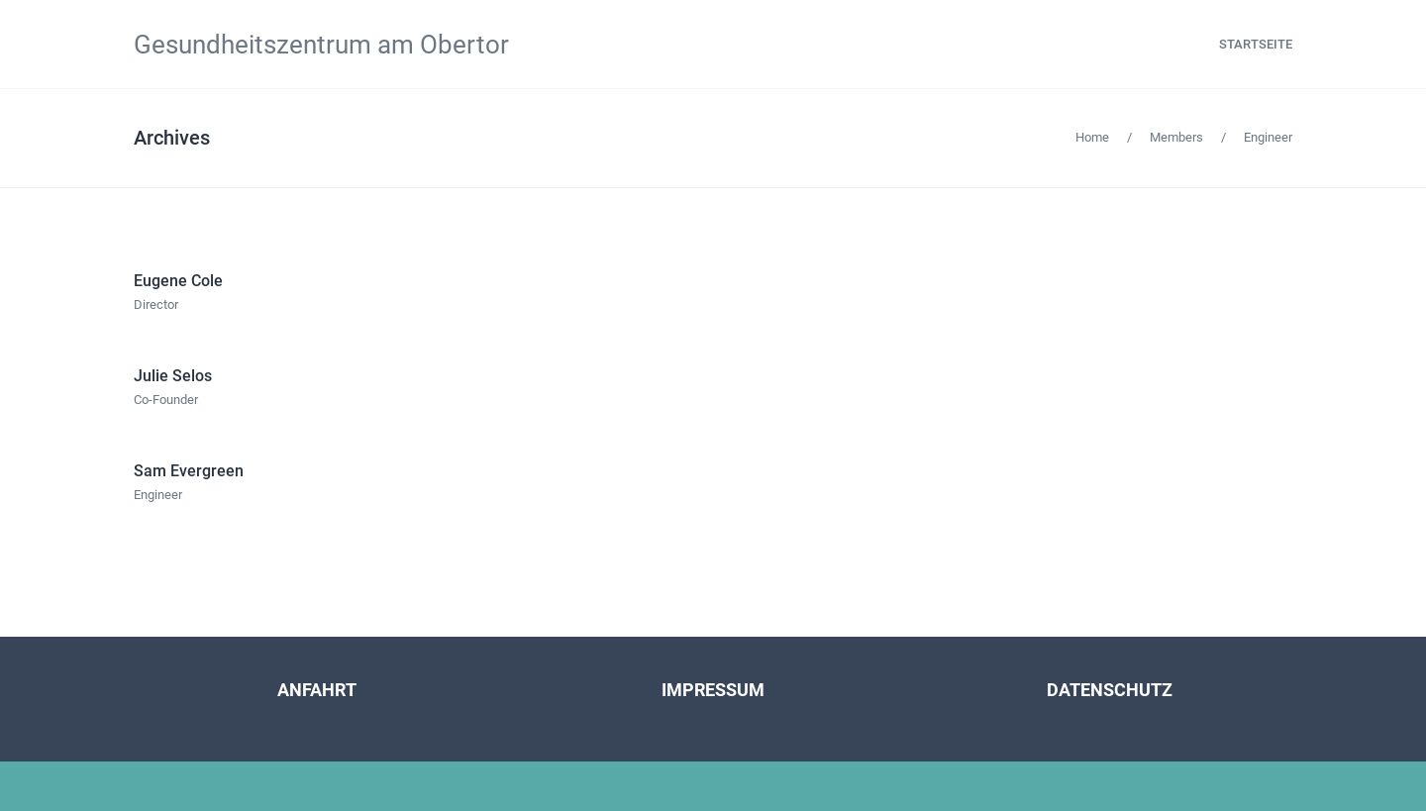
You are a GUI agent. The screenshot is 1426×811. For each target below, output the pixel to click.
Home (1092, 137)
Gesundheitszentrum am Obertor (321, 44)
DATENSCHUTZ (1109, 689)
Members (1176, 137)
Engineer (1268, 137)
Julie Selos (173, 375)
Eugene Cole (178, 280)
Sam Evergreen (189, 470)
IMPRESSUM (713, 689)
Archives (172, 138)
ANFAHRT (316, 689)
